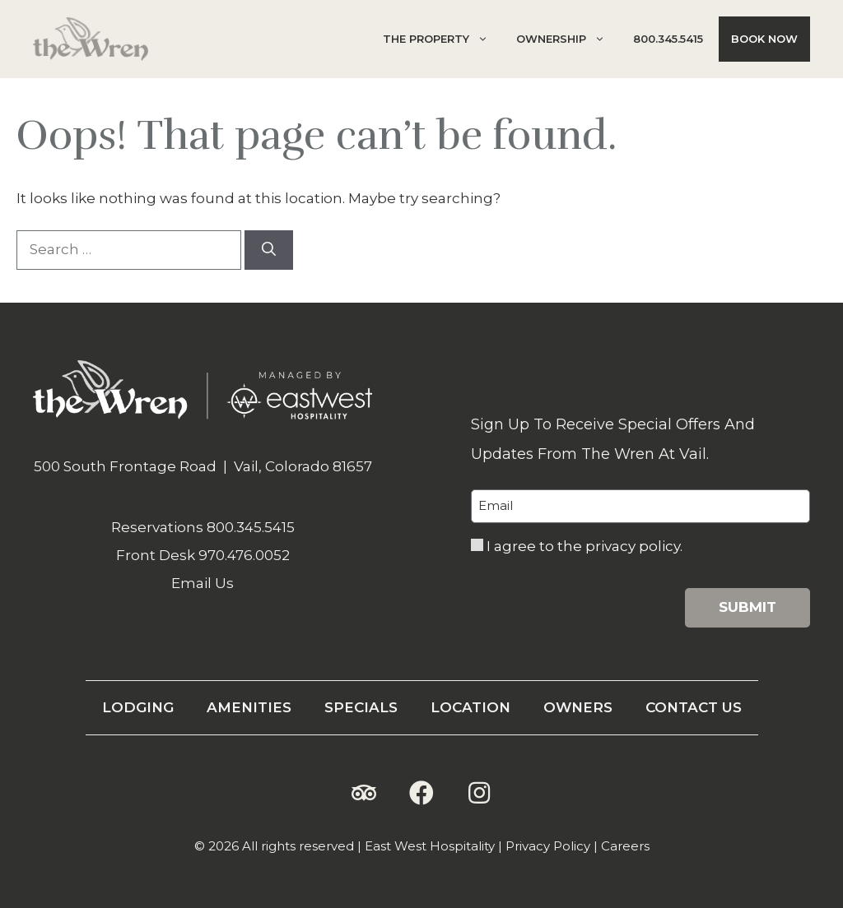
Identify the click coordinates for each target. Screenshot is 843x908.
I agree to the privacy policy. (584, 546)
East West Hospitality (430, 846)
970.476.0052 (244, 555)
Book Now (764, 38)
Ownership (566, 39)
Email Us (202, 583)
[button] (364, 793)
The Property (442, 39)
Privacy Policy (547, 846)
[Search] (269, 250)
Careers (625, 846)
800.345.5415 (668, 38)
